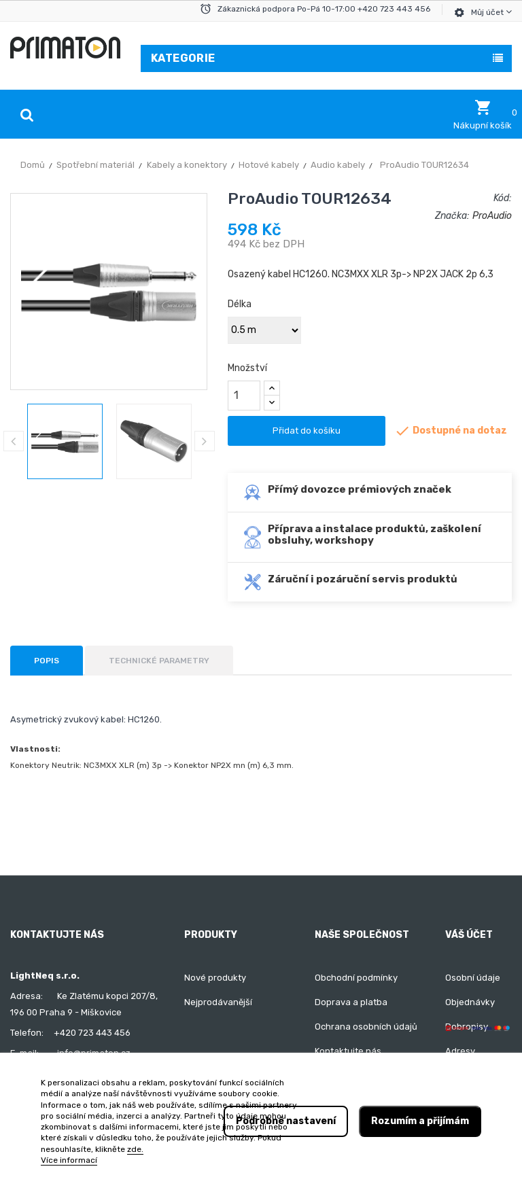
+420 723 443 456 (92, 1033)
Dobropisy (466, 1026)
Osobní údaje (472, 978)
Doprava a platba (351, 1002)
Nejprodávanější (218, 1002)
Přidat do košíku (307, 430)
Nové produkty (215, 978)
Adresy (460, 1051)
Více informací (69, 1160)
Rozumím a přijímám (420, 1121)
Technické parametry (159, 660)
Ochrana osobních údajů (366, 1026)
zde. (135, 1149)
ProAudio (492, 216)
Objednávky (470, 1002)
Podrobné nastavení (286, 1121)
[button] (482, 115)
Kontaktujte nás (348, 1051)
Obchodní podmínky (356, 978)
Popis (46, 660)
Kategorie (183, 58)
